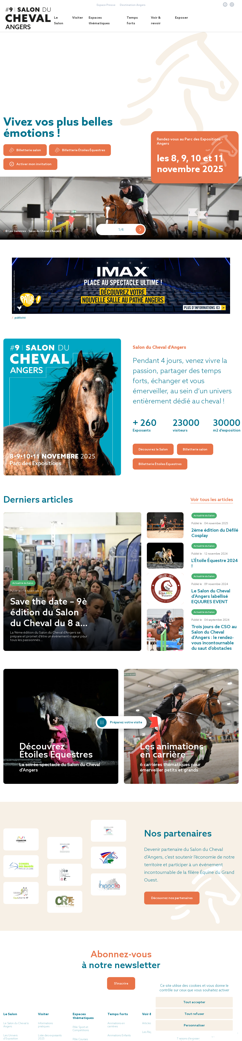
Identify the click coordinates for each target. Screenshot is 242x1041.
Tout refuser (194, 1014)
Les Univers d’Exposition (10, 1037)
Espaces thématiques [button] (99, 20)
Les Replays (149, 1032)
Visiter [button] (77, 18)
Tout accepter (194, 1002)
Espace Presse (106, 5)
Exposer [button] (181, 18)
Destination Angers (133, 5)
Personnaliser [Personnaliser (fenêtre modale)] (194, 1025)
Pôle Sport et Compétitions (81, 1028)
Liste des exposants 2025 (50, 1037)
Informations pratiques (45, 1024)
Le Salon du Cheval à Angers (16, 1024)
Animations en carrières (116, 1024)
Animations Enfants (119, 1035)
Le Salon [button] (58, 20)
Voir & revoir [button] (156, 20)
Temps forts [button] (132, 20)
